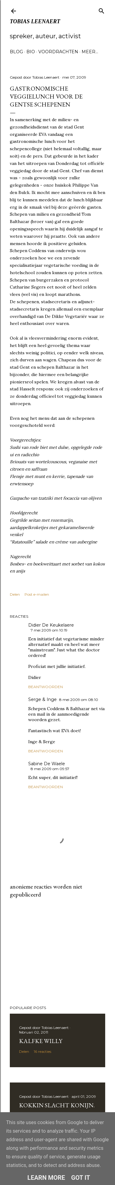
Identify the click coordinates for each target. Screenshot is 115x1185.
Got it (80, 1177)
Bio (30, 51)
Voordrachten (58, 51)
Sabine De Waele (46, 763)
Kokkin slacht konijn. (57, 1105)
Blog (16, 51)
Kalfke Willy (40, 1041)
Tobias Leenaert (35, 21)
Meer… (90, 51)
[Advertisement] (57, 952)
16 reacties (42, 1051)
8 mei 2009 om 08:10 (78, 699)
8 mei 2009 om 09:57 (50, 768)
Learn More (46, 1177)
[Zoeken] (101, 10)
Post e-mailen (37, 594)
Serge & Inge (42, 699)
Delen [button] (15, 594)
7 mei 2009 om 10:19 (49, 630)
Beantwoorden (45, 686)
